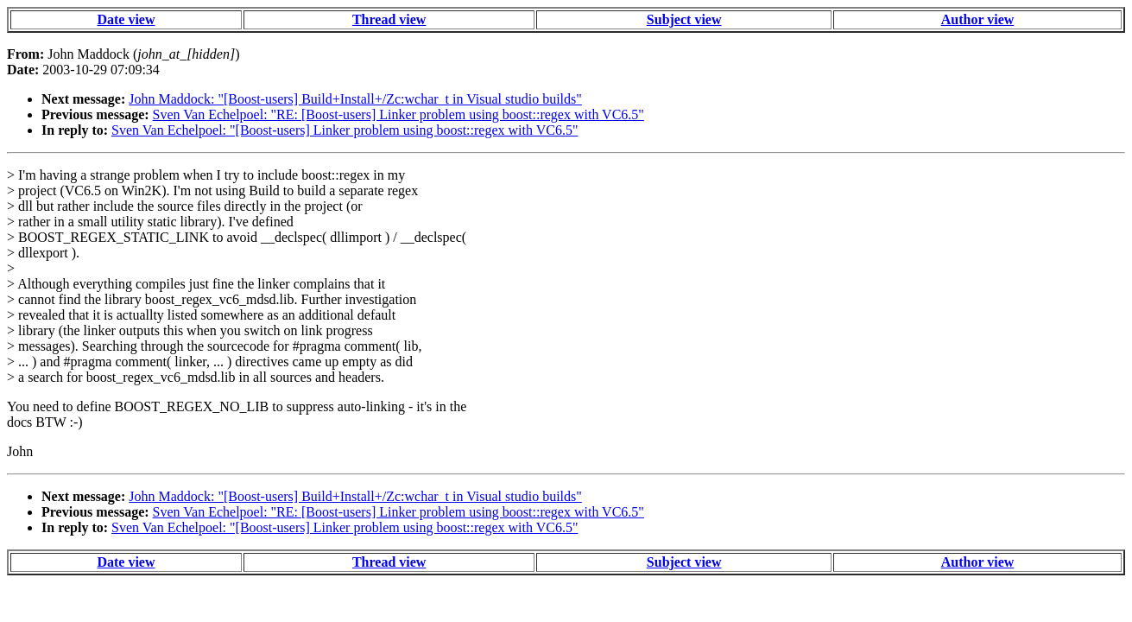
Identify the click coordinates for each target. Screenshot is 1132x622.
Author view (978, 19)
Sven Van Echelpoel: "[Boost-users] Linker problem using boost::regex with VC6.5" (344, 130)
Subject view (684, 19)
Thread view (389, 19)
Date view (126, 19)
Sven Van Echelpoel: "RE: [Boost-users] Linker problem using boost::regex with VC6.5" (398, 114)
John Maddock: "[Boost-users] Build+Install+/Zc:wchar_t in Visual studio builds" (355, 99)
